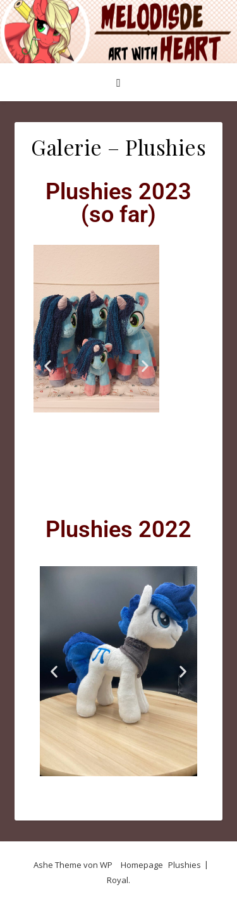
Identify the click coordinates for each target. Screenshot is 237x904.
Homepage (142, 864)
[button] (48, 365)
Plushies (184, 864)
